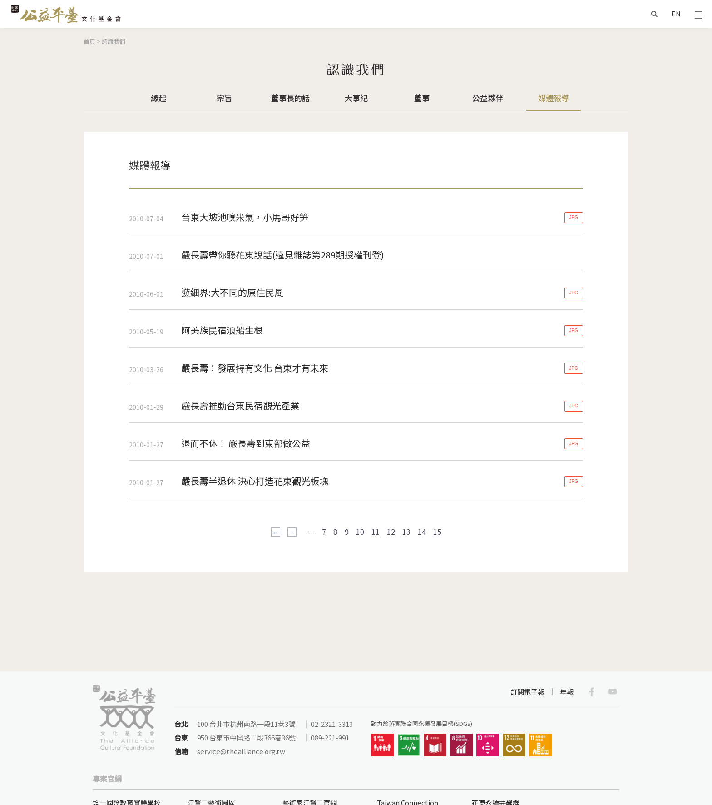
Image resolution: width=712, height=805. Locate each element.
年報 (567, 691)
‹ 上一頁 (292, 532)
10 (360, 531)
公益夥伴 (487, 98)
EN (676, 13)
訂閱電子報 (527, 691)
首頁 (89, 41)
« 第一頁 (275, 532)
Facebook (591, 692)
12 (391, 531)
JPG (573, 217)
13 (406, 531)
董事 (422, 98)
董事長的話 (290, 98)
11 (375, 531)
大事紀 (356, 98)
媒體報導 (553, 98)
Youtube (612, 692)
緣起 (158, 98)
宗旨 (224, 98)
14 (422, 531)
